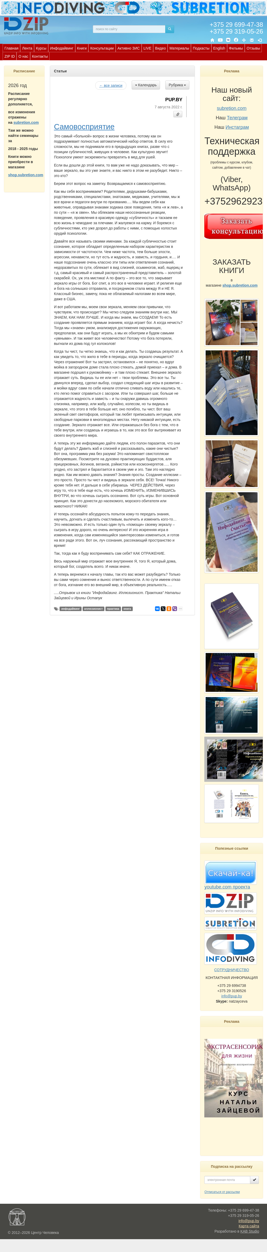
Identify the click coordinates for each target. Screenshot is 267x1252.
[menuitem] (11, 48)
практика (113, 608)
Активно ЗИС (129, 48)
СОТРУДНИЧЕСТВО (231, 970)
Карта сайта (249, 1226)
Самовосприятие (84, 126)
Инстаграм (237, 127)
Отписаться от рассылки (222, 1192)
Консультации (102, 48)
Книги (82, 48)
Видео (160, 48)
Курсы (41, 48)
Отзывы (253, 48)
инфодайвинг (70, 608)
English (219, 48)
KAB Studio (249, 1231)
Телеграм (237, 117)
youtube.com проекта (227, 887)
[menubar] (135, 52)
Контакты (40, 56)
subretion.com (26, 122)
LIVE (147, 48)
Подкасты (201, 48)
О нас (23, 56)
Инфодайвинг (61, 48)
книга (127, 608)
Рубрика (177, 85)
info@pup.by (231, 996)
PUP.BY (173, 99)
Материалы (179, 48)
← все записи (110, 85)
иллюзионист (93, 608)
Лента (27, 48)
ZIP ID (9, 56)
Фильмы (236, 48)
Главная (11, 48)
